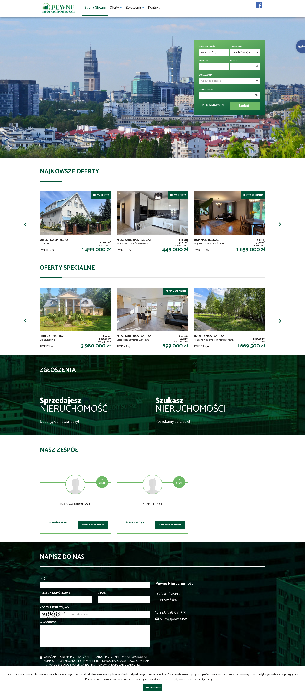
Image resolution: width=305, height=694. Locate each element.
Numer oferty (207, 89)
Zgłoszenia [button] (135, 7)
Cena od (203, 60)
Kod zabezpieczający (54, 608)
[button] (25, 224)
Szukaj (245, 105)
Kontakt (154, 7)
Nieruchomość (207, 46)
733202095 (135, 522)
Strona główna (95, 7)
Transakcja (236, 46)
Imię (42, 579)
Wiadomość (48, 623)
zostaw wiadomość (93, 524)
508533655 (58, 522)
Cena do (234, 60)
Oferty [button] (116, 7)
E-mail (102, 593)
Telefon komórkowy (55, 593)
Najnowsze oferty (69, 172)
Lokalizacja (205, 75)
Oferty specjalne (67, 268)
